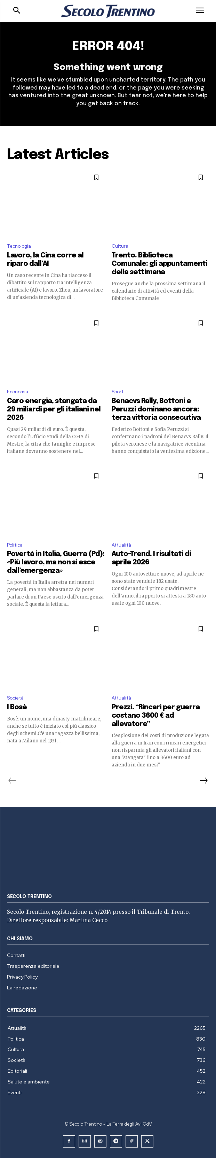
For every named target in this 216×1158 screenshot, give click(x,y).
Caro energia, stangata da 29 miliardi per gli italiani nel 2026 (54, 409)
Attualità (121, 545)
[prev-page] (12, 780)
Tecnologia (19, 246)
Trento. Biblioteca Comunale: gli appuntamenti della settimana (159, 264)
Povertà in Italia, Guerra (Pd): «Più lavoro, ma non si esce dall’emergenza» (55, 562)
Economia (17, 392)
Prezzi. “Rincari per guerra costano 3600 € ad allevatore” (156, 716)
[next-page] (203, 780)
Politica (15, 545)
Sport (117, 392)
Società (15, 698)
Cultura (120, 246)
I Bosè (17, 707)
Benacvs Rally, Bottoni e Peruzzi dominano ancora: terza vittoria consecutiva (156, 409)
